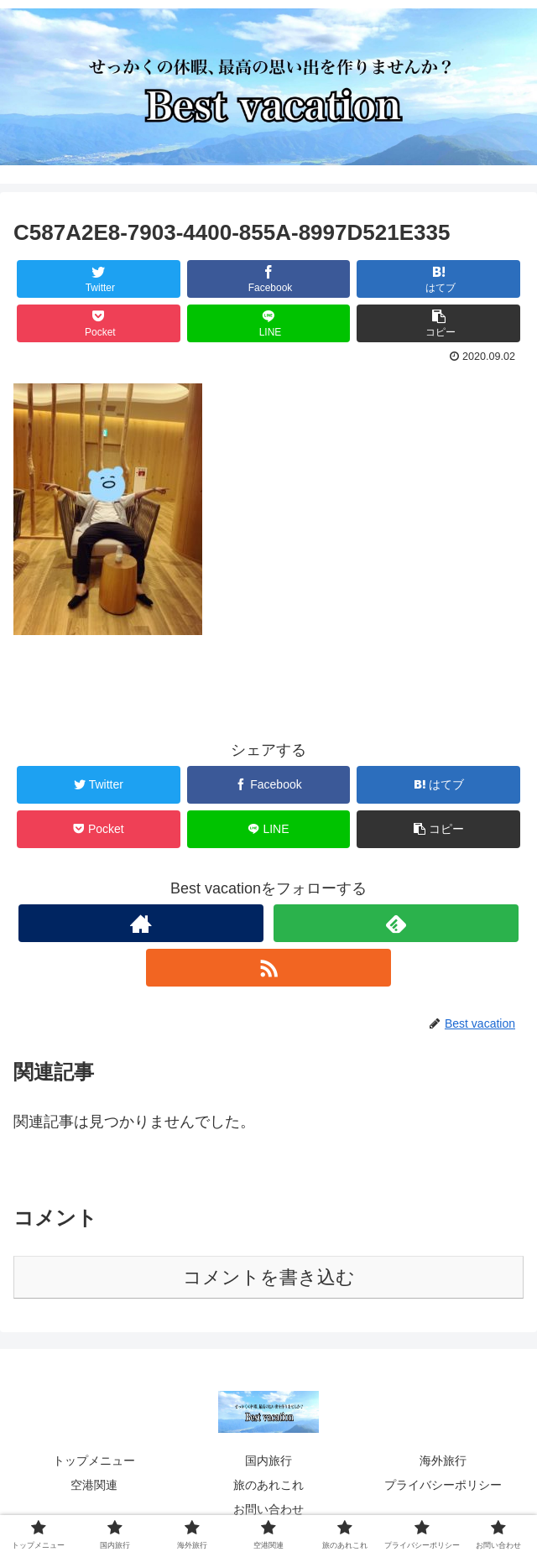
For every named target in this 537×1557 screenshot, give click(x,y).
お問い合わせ (268, 1509)
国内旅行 (268, 1460)
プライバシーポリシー (443, 1485)
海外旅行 (443, 1460)
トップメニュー (94, 1460)
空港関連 (93, 1485)
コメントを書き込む (269, 1277)
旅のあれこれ (268, 1485)
